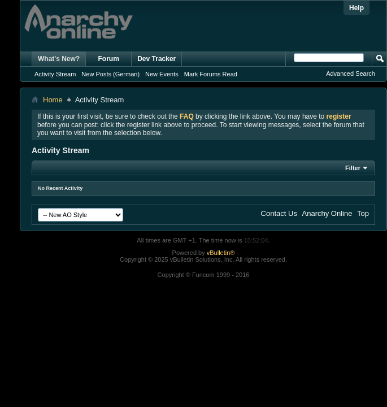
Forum (108, 59)
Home (53, 100)
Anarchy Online (327, 213)
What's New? (59, 59)
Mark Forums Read (210, 74)
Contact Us (279, 213)
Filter (352, 167)
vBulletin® (221, 252)
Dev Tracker (156, 59)
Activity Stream (55, 74)
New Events (162, 74)
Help (356, 8)
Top (363, 213)
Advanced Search (350, 73)
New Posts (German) (110, 74)
